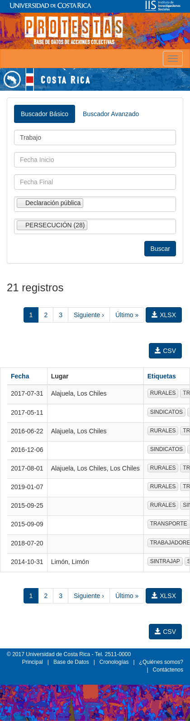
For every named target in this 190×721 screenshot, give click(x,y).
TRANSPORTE (168, 523)
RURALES (163, 393)
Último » (126, 315)
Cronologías (114, 662)
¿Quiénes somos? (161, 662)
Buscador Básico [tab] (44, 114)
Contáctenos (168, 670)
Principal (32, 662)
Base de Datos (71, 662)
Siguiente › (89, 315)
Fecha (20, 376)
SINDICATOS (166, 412)
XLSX (164, 315)
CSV (165, 350)
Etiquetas (161, 376)
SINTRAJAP (165, 561)
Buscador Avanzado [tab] (111, 114)
